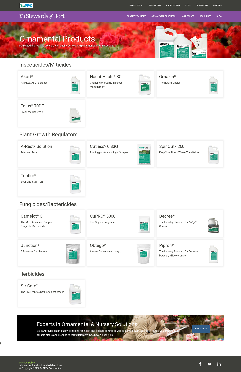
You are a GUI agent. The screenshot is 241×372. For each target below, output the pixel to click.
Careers (217, 5)
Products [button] (136, 5)
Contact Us (202, 5)
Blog (219, 16)
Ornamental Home (136, 16)
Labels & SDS (154, 5)
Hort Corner (187, 16)
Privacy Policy (27, 362)
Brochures (205, 16)
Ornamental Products (163, 16)
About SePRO (173, 5)
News (188, 5)
